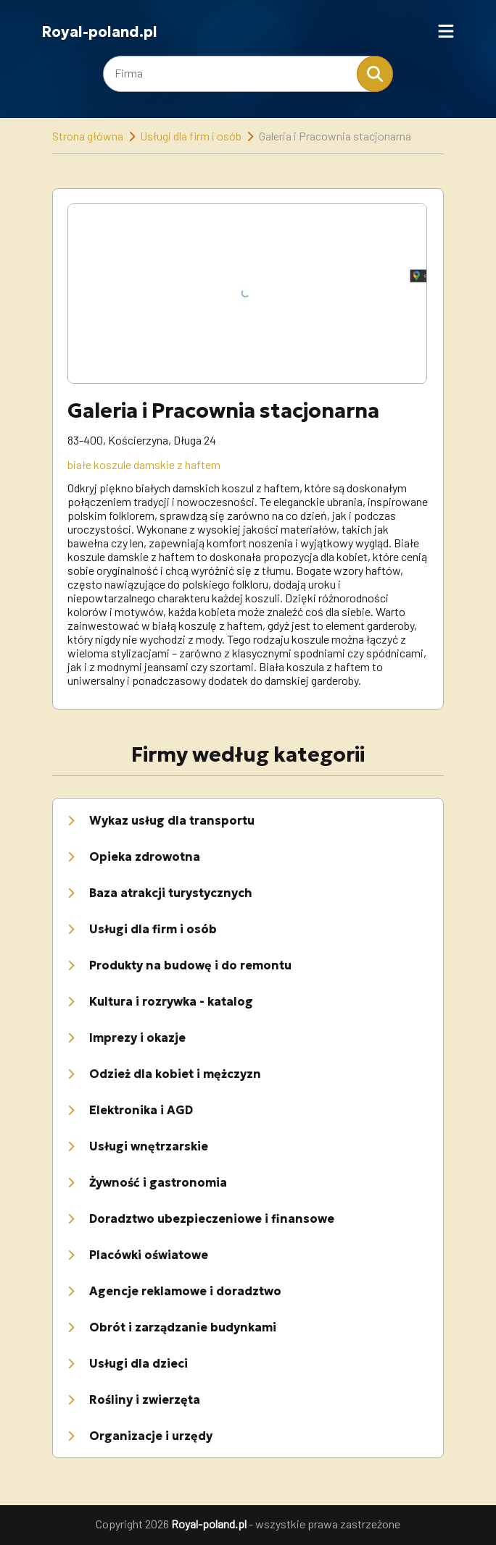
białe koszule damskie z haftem (143, 464)
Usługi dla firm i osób (190, 136)
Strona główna (87, 136)
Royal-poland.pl (99, 31)
